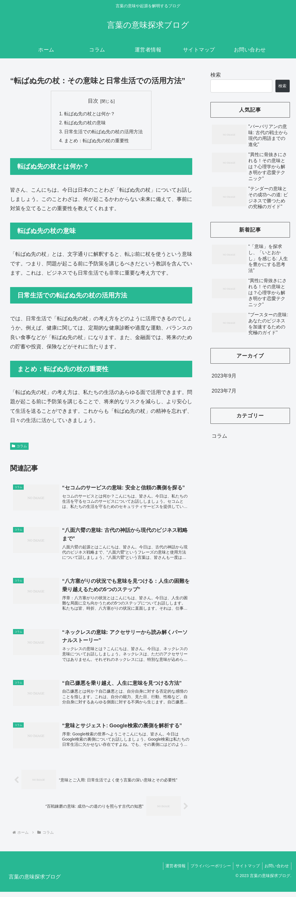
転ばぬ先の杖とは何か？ (89, 113)
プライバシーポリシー (207, 871)
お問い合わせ (276, 871)
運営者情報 (171, 871)
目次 (93, 101)
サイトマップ (246, 871)
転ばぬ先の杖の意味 (85, 123)
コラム (19, 447)
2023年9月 (224, 376)
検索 (215, 75)
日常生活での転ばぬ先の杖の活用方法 (103, 132)
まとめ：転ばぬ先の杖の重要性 (96, 142)
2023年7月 (224, 391)
